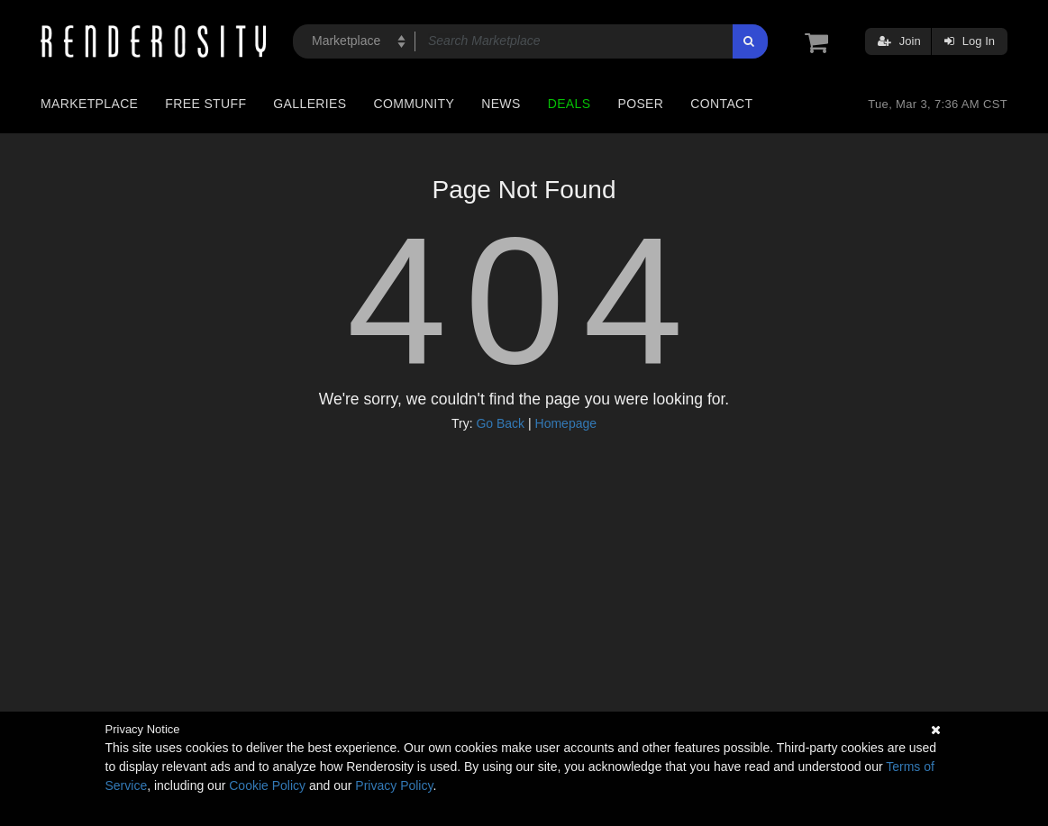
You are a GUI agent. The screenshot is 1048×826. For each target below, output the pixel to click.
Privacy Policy (394, 785)
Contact (721, 103)
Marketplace (89, 103)
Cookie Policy (267, 785)
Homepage (566, 423)
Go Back (500, 423)
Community (414, 103)
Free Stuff (205, 103)
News (500, 103)
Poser (640, 103)
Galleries (309, 103)
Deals (569, 103)
